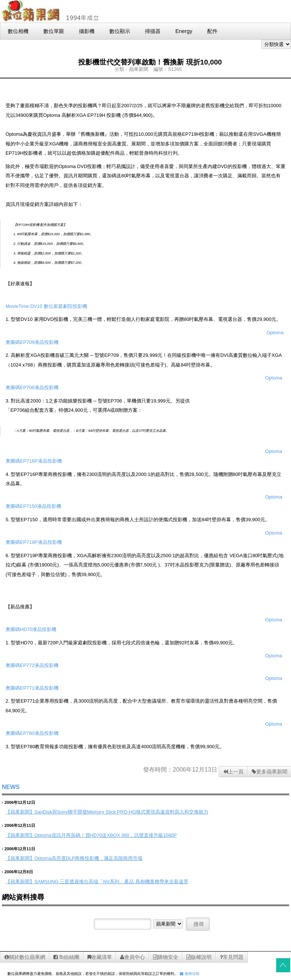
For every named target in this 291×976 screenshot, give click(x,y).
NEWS (11, 787)
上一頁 (233, 772)
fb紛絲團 (66, 957)
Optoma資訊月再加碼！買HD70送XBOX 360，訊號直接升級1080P (105, 835)
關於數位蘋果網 (24, 957)
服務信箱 (189, 974)
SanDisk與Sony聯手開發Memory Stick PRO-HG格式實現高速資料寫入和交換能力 (121, 812)
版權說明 (199, 957)
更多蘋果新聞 (269, 772)
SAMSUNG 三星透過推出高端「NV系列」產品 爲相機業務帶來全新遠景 (111, 881)
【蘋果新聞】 (20, 812)
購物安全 (165, 957)
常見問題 (232, 957)
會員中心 (132, 957)
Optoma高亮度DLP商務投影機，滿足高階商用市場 (88, 858)
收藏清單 (99, 957)
